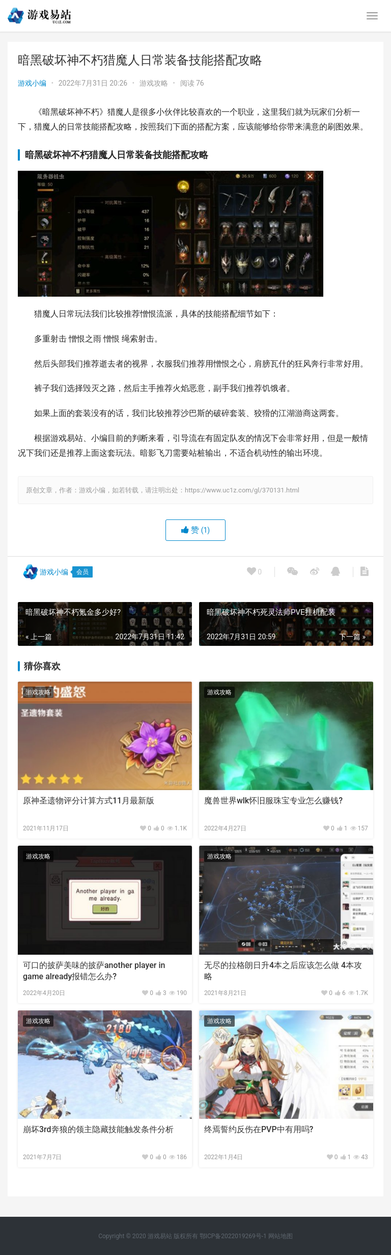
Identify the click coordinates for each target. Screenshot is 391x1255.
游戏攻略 (153, 83)
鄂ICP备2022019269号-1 (232, 1236)
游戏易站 (160, 1236)
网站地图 (280, 1236)
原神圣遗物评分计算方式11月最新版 (88, 800)
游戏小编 (32, 83)
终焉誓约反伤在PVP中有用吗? (259, 1129)
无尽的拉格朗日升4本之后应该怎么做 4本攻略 (283, 970)
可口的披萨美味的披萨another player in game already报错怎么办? (94, 970)
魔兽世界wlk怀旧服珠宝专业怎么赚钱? (273, 800)
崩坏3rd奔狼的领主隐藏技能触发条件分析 (98, 1129)
